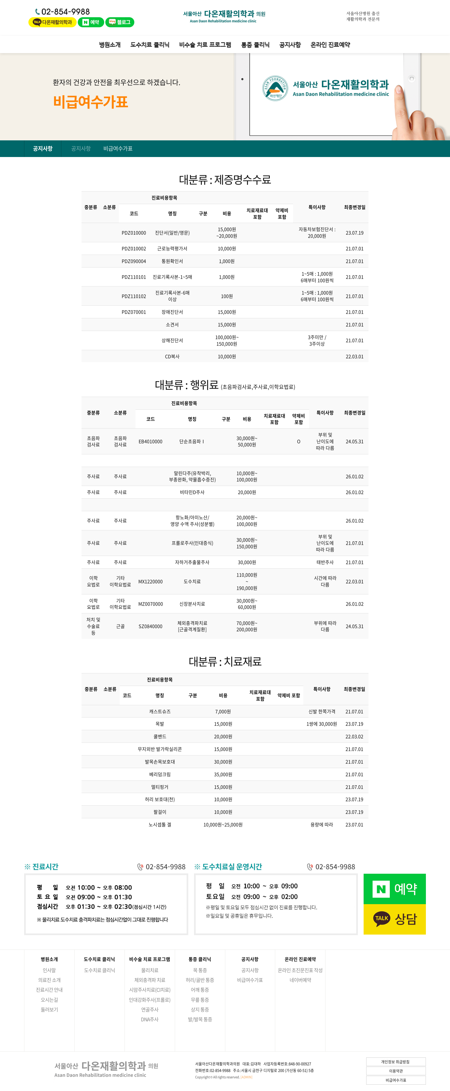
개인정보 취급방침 (395, 1061)
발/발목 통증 (200, 1019)
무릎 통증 (200, 999)
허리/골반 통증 (200, 979)
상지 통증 (200, 1009)
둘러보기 (49, 1009)
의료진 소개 (49, 979)
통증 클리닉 (255, 45)
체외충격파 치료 (149, 979)
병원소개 (110, 45)
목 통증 (200, 970)
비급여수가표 (118, 148)
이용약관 (396, 1070)
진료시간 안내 (49, 989)
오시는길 (49, 999)
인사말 (49, 970)
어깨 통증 (200, 989)
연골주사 (149, 1009)
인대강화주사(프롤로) (149, 999)
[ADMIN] (246, 1077)
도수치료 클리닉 (149, 45)
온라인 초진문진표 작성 (300, 970)
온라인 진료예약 (330, 45)
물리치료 (149, 970)
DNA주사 (149, 1019)
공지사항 (290, 45)
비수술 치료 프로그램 (205, 45)
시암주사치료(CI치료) (149, 989)
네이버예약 (300, 979)
